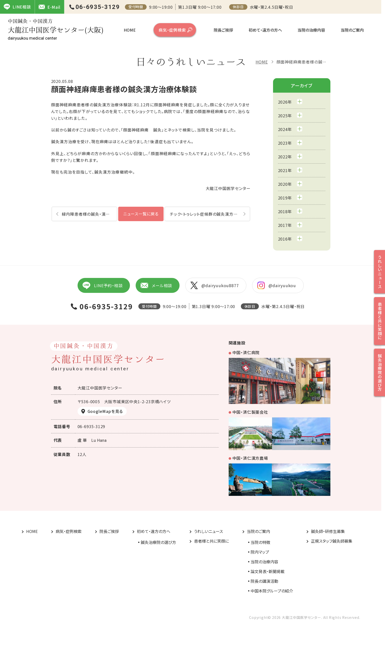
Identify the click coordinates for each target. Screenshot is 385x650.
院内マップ (260, 552)
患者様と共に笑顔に (211, 541)
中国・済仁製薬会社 (250, 412)
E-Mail (49, 7)
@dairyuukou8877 (215, 285)
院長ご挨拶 (223, 30)
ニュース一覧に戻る (141, 214)
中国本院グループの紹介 (272, 591)
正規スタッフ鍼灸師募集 (331, 541)
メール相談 (156, 285)
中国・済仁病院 (246, 352)
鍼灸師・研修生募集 (328, 531)
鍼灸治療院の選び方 (158, 542)
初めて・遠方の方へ (265, 30)
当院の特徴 (260, 542)
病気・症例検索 (172, 30)
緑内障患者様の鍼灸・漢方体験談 (89, 214)
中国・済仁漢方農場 (250, 458)
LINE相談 (17, 7)
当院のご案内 (352, 30)
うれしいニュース (208, 531)
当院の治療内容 (311, 30)
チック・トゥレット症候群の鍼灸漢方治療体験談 (210, 214)
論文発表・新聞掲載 (268, 571)
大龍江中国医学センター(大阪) (55, 29)
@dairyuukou (276, 285)
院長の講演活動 (264, 581)
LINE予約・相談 (102, 285)
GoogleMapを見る (105, 411)
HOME (130, 30)
